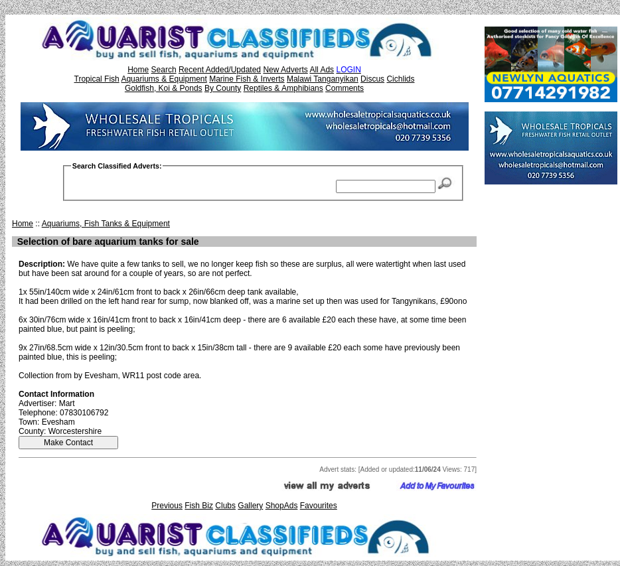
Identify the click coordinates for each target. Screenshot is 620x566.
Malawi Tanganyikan (322, 79)
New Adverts (285, 69)
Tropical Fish (96, 79)
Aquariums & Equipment (163, 79)
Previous (167, 505)
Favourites (318, 505)
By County (222, 88)
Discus (372, 79)
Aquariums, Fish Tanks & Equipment (106, 223)
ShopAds (282, 505)
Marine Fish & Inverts (246, 79)
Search (164, 69)
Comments (344, 88)
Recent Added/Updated (220, 69)
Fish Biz (199, 505)
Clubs (225, 505)
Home (138, 69)
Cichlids (400, 79)
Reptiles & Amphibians (283, 88)
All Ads (321, 69)
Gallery (250, 505)
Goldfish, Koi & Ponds (163, 88)
